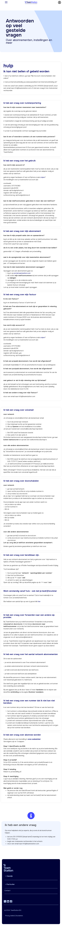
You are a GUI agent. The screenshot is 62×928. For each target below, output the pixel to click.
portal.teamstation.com (22, 273)
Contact (7, 890)
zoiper (42, 177)
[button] (31, 876)
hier (39, 601)
